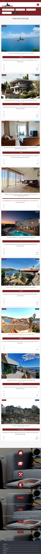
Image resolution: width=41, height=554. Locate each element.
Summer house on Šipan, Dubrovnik (21, 425)
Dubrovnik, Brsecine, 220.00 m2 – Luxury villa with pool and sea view (21, 100)
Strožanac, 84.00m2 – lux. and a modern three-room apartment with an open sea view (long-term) (21, 148)
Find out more (20, 497)
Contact (20, 509)
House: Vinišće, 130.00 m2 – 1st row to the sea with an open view (21, 287)
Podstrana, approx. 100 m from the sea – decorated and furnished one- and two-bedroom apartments (21, 195)
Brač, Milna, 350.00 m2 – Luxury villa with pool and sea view (21, 237)
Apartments (5, 544)
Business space (6, 548)
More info (20, 521)
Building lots (5, 550)
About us (4, 552)
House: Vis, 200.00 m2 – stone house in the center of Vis (21, 334)
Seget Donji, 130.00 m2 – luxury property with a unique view (21, 380)
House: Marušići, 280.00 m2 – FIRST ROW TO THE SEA (21, 53)
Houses (4, 546)
